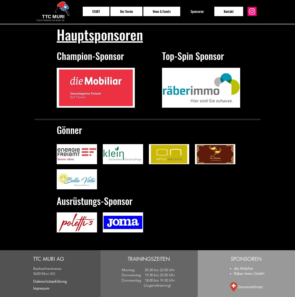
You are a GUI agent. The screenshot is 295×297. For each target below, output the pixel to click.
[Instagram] (252, 11)
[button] (126, 11)
